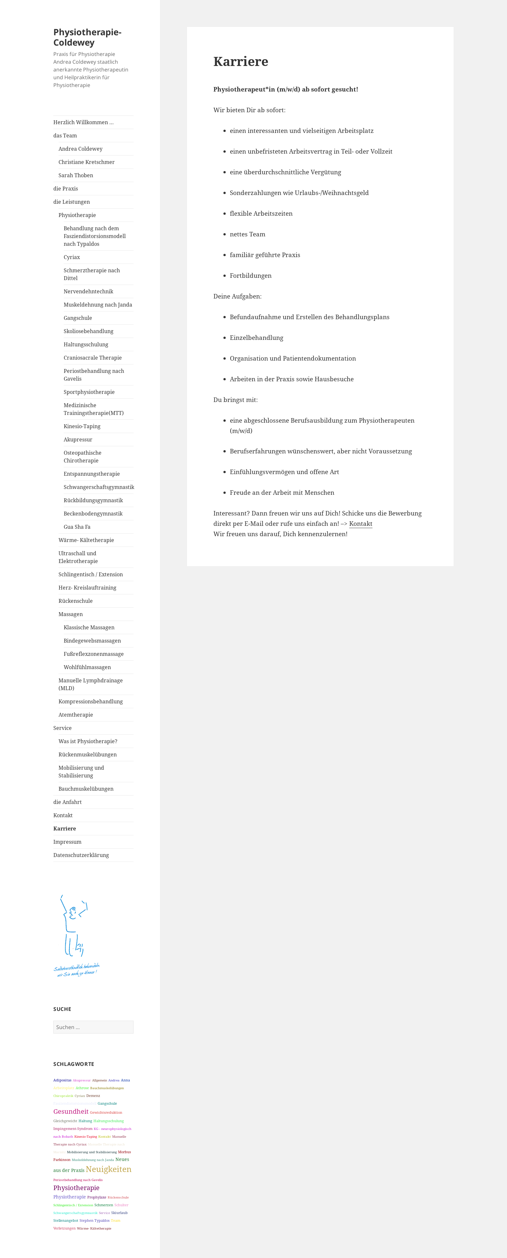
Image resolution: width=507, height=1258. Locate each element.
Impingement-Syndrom (72, 1128)
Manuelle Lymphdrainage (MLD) (91, 684)
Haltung (85, 1120)
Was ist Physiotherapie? (88, 741)
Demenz (93, 1095)
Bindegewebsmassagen (92, 640)
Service (62, 728)
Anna (125, 1080)
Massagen (71, 614)
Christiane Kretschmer (87, 162)
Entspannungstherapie (92, 473)
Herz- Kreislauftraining (87, 587)
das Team (65, 135)
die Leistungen (71, 201)
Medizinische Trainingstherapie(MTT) (94, 409)
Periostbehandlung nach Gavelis (94, 374)
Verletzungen (64, 1228)
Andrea (114, 1080)
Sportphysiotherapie (89, 392)
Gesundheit (71, 1111)
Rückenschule (76, 600)
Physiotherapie (77, 215)
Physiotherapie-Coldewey (87, 37)
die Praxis (65, 188)
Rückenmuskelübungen (88, 754)
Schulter (121, 1204)
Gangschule (78, 317)
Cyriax (72, 257)
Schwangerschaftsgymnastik (99, 487)
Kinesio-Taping (82, 426)
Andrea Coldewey (80, 148)
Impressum (67, 841)
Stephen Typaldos (95, 1220)
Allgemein (99, 1080)
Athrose (82, 1087)
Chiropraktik (63, 1095)
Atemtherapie (76, 714)
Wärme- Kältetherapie (86, 540)
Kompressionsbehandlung (91, 701)
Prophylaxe (96, 1197)
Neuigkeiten (109, 1168)
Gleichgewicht (65, 1120)
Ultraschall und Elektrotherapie (78, 557)
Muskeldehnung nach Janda (98, 304)
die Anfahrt (67, 802)
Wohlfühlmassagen (87, 667)
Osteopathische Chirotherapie (83, 456)
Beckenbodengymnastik (93, 513)
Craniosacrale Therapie (93, 357)
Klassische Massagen (89, 627)
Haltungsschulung (86, 344)
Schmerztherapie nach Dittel (92, 274)
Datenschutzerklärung (81, 855)
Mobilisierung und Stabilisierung (81, 771)
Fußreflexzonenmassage (94, 653)
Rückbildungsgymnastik (93, 500)
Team (115, 1220)
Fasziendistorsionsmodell (74, 1103)
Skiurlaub (119, 1212)
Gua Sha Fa (77, 526)
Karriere (64, 828)
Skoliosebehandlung (88, 331)
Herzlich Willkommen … (83, 122)
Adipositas (62, 1080)
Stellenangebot (65, 1220)
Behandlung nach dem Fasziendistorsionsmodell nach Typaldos (95, 236)
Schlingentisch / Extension (91, 574)
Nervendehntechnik (88, 291)
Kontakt (63, 815)
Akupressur (78, 439)
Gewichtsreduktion (106, 1112)
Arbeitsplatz (63, 1087)
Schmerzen (103, 1204)
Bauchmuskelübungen (86, 788)
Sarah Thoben (76, 175)
